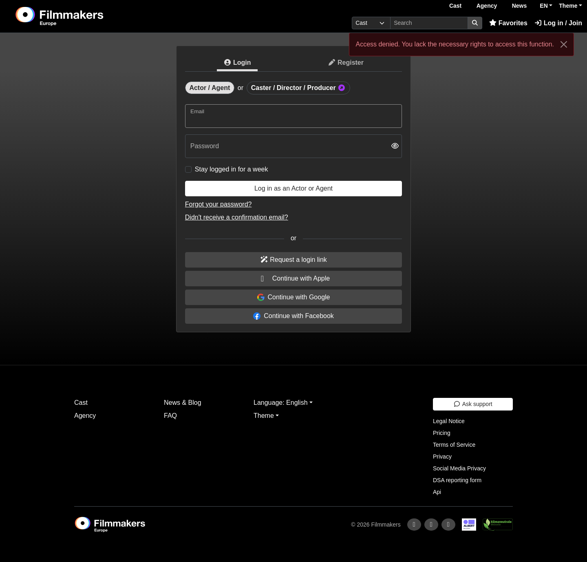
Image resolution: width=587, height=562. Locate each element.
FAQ (170, 415)
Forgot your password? (218, 204)
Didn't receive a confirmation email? (236, 217)
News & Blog (182, 402)
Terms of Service (454, 444)
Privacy (442, 456)
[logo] (80, 16)
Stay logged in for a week (231, 169)
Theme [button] (568, 5)
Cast (455, 5)
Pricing (441, 433)
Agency (487, 5)
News (519, 5)
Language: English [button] (281, 402)
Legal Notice (449, 421)
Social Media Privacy (459, 468)
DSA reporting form (457, 480)
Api (437, 492)
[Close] (564, 44)
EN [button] (543, 5)
